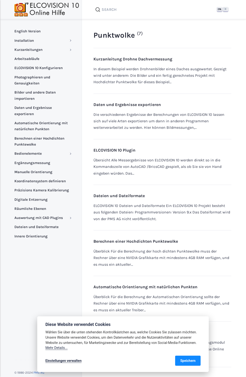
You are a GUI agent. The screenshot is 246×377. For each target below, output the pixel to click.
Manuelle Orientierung (33, 172)
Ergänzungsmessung (32, 163)
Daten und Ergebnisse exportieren (127, 104)
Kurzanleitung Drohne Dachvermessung (132, 59)
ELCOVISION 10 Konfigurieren (38, 68)
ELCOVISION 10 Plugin (114, 150)
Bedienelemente (28, 153)
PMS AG (38, 372)
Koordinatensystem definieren (40, 181)
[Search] (162, 10)
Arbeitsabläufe (26, 59)
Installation (24, 40)
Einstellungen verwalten (63, 361)
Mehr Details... (56, 348)
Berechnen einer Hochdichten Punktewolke (135, 241)
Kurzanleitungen (28, 49)
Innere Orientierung (31, 236)
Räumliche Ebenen (30, 208)
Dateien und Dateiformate (119, 195)
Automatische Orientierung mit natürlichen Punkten (145, 286)
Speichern (188, 361)
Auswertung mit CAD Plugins (38, 218)
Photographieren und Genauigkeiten (32, 80)
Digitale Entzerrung (31, 199)
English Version (27, 31)
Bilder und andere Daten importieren (35, 95)
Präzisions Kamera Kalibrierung (41, 190)
